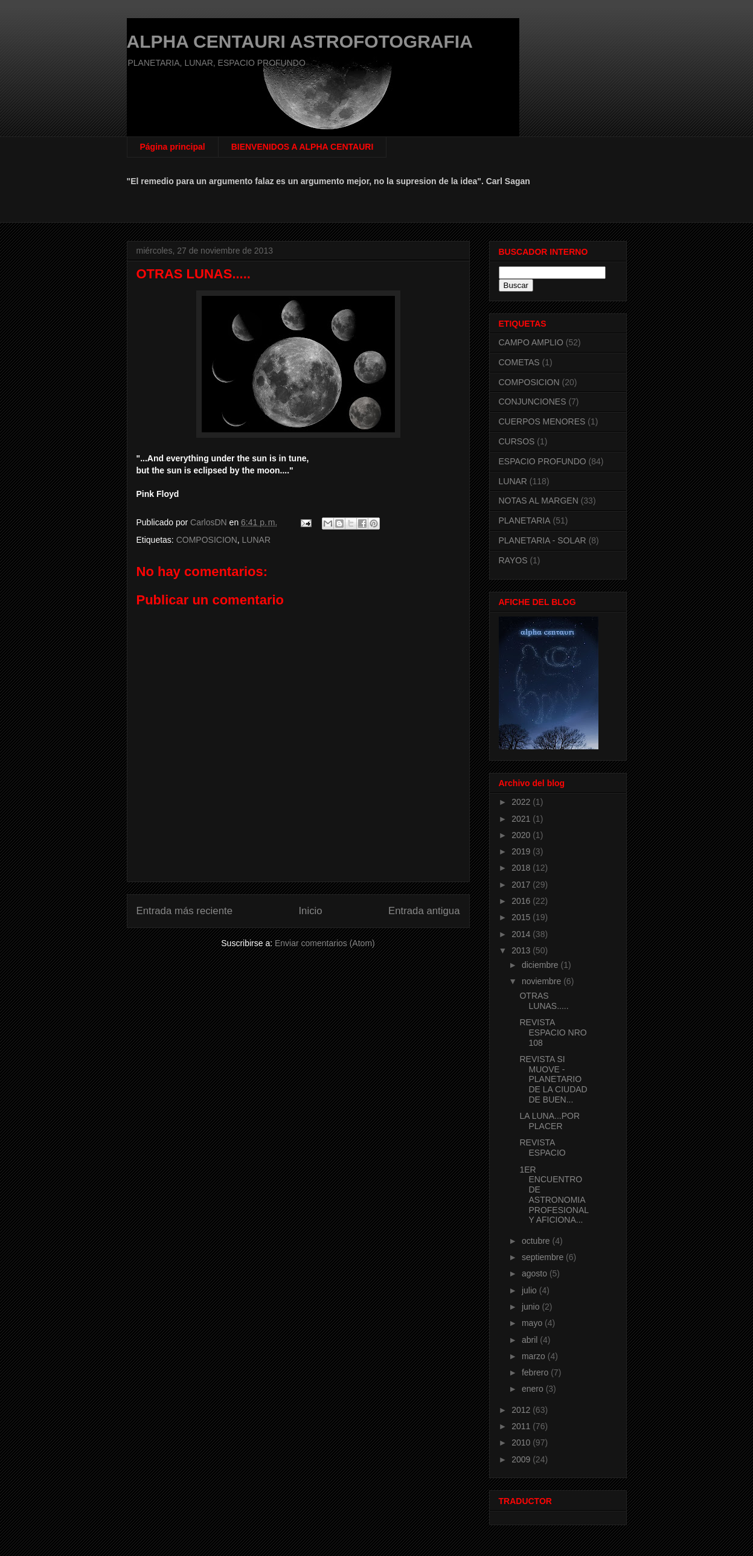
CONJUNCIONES (532, 401)
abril (531, 1340)
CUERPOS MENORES (542, 421)
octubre (537, 1241)
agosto (536, 1273)
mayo (533, 1323)
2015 (522, 917)
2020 (522, 835)
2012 (522, 1410)
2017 (522, 884)
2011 (522, 1426)
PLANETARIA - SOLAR (542, 540)
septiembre (544, 1257)
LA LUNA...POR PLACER (549, 1121)
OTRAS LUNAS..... (543, 1001)
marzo (535, 1356)
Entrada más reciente (184, 911)
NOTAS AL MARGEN (538, 500)
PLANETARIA (525, 520)
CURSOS (517, 441)
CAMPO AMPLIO (531, 342)
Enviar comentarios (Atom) (325, 943)
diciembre (541, 965)
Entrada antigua (424, 911)
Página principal (172, 147)
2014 (522, 934)
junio (532, 1306)
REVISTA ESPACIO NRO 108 (552, 1032)
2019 (522, 851)
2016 (522, 901)
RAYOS (513, 560)
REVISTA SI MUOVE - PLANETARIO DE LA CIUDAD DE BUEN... (553, 1079)
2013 (522, 950)
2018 (522, 867)
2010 (522, 1442)
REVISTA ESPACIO (542, 1147)
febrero (536, 1372)
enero (534, 1389)
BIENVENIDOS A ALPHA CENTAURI (302, 147)
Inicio (310, 911)
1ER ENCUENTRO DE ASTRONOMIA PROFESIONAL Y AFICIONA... (553, 1195)
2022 (522, 802)
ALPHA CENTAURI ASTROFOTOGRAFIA (300, 41)
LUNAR (256, 540)
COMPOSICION (206, 540)
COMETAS (519, 362)
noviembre (542, 981)
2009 (522, 1459)
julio (530, 1290)
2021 (522, 819)
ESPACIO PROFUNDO (542, 461)
